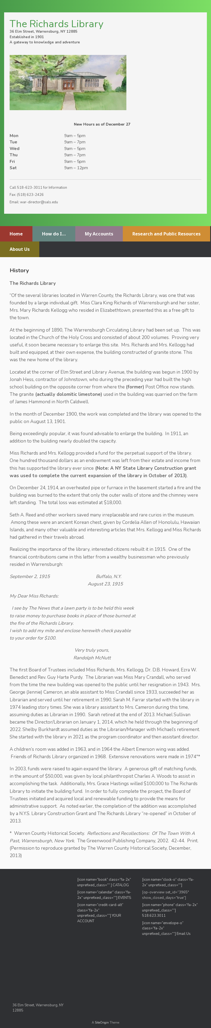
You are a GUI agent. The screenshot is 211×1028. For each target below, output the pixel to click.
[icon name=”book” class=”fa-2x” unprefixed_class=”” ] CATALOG (104, 882)
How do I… (54, 234)
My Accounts (99, 234)
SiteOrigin (102, 1022)
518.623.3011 (154, 915)
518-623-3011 (29, 187)
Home (16, 234)
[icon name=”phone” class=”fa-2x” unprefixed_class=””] (170, 907)
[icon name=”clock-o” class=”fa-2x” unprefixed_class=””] (168, 882)
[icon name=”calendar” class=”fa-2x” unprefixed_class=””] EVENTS (104, 895)
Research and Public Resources (166, 234)
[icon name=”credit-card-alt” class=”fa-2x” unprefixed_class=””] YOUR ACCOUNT (100, 913)
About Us (20, 249)
